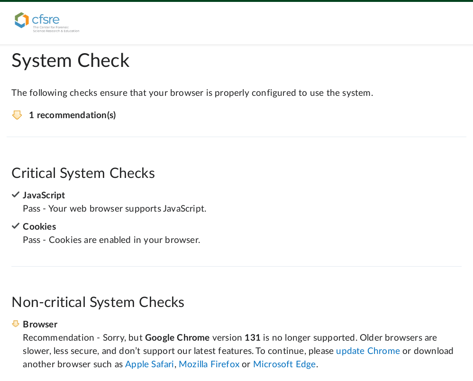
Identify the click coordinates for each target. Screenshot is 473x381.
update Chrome (368, 351)
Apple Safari (149, 364)
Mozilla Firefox (209, 364)
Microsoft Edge (284, 364)
